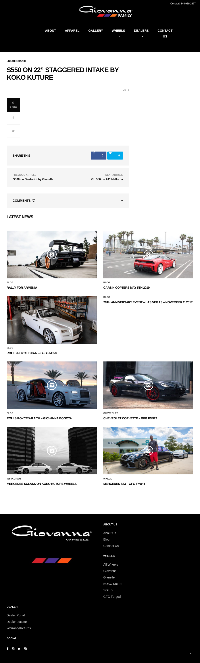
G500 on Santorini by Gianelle (33, 179)
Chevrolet (110, 413)
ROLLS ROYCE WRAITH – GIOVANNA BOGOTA (39, 418)
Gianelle (109, 577)
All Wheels (110, 564)
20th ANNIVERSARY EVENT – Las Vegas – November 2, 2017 (147, 302)
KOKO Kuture (112, 584)
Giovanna (110, 571)
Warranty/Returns (19, 628)
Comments (24, 200)
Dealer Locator (17, 622)
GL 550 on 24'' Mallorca (107, 179)
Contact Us (111, 546)
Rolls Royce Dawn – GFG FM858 (31, 353)
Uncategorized (16, 61)
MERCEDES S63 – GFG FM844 (124, 483)
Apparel (72, 30)
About (50, 30)
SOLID (108, 590)
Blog (10, 283)
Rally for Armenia (22, 287)
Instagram (14, 479)
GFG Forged (112, 596)
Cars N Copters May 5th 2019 (126, 287)
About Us (109, 533)
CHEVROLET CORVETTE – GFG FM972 (130, 418)
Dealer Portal (16, 615)
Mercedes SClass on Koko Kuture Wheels (42, 483)
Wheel (107, 479)
